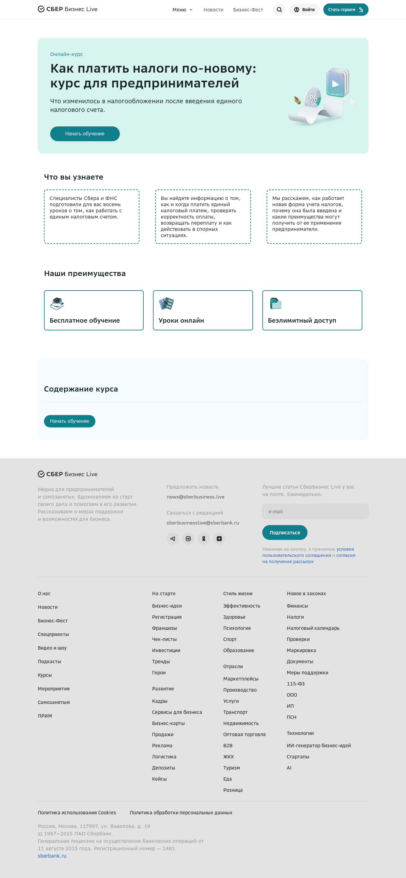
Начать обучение (85, 133)
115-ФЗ (296, 684)
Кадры (160, 701)
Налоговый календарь (313, 628)
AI (289, 768)
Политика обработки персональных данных (181, 812)
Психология (237, 628)
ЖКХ (228, 756)
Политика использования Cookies (77, 812)
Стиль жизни (237, 593)
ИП (290, 706)
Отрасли (233, 666)
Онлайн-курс (66, 54)
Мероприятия (54, 688)
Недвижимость (241, 723)
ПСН (292, 717)
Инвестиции (166, 650)
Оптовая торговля (244, 734)
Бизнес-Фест (248, 9)
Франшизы (164, 628)
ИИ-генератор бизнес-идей (319, 745)
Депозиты (163, 768)
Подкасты (49, 661)
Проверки (298, 639)
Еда (227, 779)
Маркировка (301, 650)
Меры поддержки (307, 672)
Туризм (231, 768)
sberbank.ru (52, 856)
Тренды (161, 661)
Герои (159, 672)
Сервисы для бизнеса (177, 712)
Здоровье (234, 617)
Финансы (297, 606)
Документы (300, 661)
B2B (228, 745)
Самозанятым (54, 702)
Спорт (230, 639)
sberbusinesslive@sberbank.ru (203, 523)
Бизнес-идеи (167, 606)
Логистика (164, 756)
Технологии (300, 733)
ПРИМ (45, 716)
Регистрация (167, 617)
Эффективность (241, 606)
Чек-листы (164, 639)
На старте (164, 593)
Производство (240, 690)
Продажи (162, 734)
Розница (233, 790)
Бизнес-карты (168, 723)
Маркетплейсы (241, 679)
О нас (44, 593)
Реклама (162, 745)
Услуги (231, 701)
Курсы (45, 675)
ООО (292, 695)
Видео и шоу (52, 648)
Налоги (295, 617)
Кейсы (159, 779)
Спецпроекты (53, 634)
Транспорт (235, 712)
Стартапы (298, 756)
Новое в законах (306, 593)
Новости (213, 9)
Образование (238, 650)
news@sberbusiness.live (196, 497)
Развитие (163, 688)
